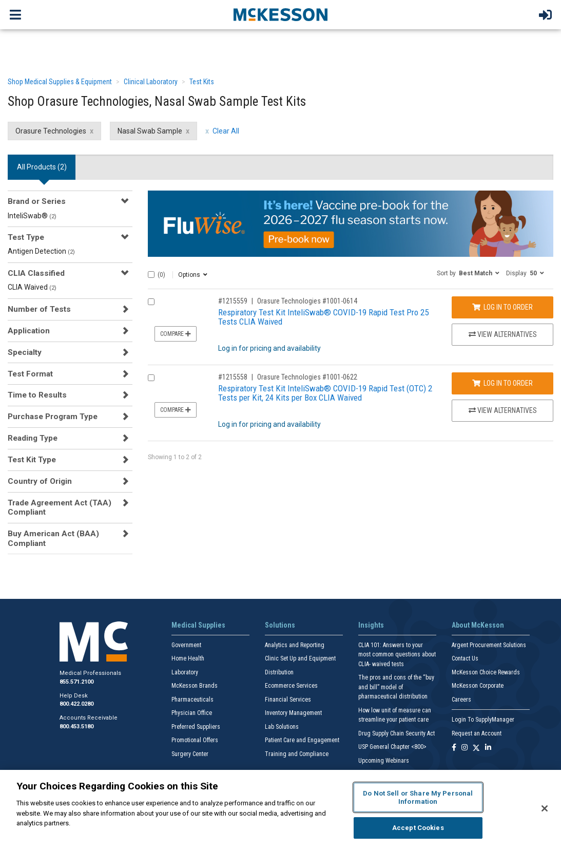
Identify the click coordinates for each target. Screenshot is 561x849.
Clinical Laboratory (151, 82)
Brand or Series (37, 201)
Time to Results (37, 395)
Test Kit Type (32, 459)
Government (186, 645)
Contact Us (465, 658)
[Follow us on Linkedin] (488, 748)
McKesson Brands (194, 685)
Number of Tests (39, 309)
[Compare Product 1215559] (151, 301)
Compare (175, 333)
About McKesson (478, 625)
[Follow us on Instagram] (464, 748)
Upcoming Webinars (383, 760)
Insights (371, 625)
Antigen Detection (41, 251)
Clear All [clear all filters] (225, 131)
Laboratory (184, 672)
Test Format (30, 374)
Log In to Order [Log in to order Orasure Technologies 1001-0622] (502, 383)
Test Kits (201, 82)
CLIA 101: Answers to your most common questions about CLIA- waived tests (397, 655)
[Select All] (151, 274)
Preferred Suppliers (195, 726)
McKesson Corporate (478, 685)
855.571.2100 (76, 681)
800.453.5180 (76, 726)
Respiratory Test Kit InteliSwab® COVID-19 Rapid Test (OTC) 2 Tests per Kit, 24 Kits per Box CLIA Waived (325, 393)
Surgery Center (189, 754)
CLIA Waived (32, 287)
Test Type (26, 237)
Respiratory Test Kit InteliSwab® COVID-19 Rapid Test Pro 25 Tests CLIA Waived (323, 317)
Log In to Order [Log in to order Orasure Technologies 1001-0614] (502, 307)
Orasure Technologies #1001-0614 (307, 301)
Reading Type (32, 438)
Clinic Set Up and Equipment (300, 658)
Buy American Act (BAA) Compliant (53, 538)
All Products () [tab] (42, 167)
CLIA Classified (36, 273)
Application (29, 330)
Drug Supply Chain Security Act (396, 733)
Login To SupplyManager (483, 719)
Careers (461, 699)
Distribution (279, 672)
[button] (468, 273)
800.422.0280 (76, 704)
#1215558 (232, 377)
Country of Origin (40, 481)
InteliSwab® (32, 216)
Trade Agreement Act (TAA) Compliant (59, 507)
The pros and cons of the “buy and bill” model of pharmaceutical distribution (396, 687)
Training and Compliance (296, 754)
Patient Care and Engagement (302, 740)
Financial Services (288, 699)
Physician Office (191, 712)
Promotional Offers (194, 740)
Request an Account (476, 733)
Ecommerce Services (291, 685)
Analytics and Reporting (294, 645)
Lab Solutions (282, 726)
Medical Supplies (198, 625)
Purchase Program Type (53, 416)
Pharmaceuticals (192, 699)
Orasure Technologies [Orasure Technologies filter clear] (50, 131)
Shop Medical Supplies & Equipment (60, 82)
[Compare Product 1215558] (151, 377)
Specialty (25, 352)
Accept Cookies (418, 828)
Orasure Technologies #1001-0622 (307, 377)
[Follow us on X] (476, 748)
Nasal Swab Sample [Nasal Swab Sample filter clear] (150, 131)
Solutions (280, 625)
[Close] (544, 808)
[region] (280, 809)
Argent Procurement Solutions (489, 645)
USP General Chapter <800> (392, 746)
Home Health (187, 658)
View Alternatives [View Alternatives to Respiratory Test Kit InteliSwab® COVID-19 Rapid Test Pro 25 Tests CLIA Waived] (503, 334)
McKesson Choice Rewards (486, 672)
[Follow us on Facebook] (454, 748)
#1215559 (232, 301)
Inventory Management (293, 712)
